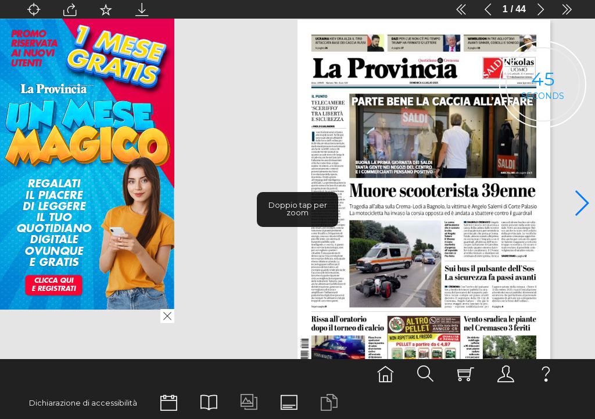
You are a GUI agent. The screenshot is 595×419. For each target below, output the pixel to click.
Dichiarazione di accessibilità (83, 403)
